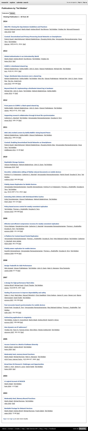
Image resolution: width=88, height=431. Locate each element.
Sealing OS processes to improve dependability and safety (25, 292)
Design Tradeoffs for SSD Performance (18, 265)
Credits (17, 429)
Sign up (85, 2)
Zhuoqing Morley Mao (48, 39)
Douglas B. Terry (56, 118)
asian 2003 (8, 413)
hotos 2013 (8, 61)
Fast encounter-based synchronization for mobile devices (24, 305)
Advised (12, 13)
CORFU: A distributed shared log (15, 66)
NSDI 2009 (8, 243)
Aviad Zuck (17, 81)
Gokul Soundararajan (11, 199)
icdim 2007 (8, 312)
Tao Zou (10, 81)
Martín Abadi (25, 29)
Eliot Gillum (33, 330)
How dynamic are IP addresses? (15, 327)
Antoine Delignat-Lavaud (12, 29)
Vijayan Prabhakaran (46, 69)
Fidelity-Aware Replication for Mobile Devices (20, 184)
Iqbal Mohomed (19, 39)
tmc (5, 192)
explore (12, 2)
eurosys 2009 (8, 231)
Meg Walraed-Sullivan (61, 239)
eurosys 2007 (8, 300)
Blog (40, 429)
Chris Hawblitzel (41, 295)
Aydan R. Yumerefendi (20, 320)
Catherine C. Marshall (11, 118)
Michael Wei (58, 69)
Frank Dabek (39, 411)
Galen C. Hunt (9, 295)
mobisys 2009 (9, 253)
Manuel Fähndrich (29, 295)
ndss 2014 (7, 32)
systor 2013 (8, 93)
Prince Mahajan (9, 226)
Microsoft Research (73, 29)
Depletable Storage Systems (14, 162)
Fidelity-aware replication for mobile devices (20, 248)
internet (6, 44)
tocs (5, 71)
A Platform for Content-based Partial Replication (21, 236)
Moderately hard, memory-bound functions (19, 354)
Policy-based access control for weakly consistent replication (26, 206)
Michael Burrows (19, 357)
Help (23, 429)
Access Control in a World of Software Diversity (21, 344)
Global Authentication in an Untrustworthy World (21, 56)
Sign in (80, 2)
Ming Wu (41, 78)
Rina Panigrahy (65, 268)
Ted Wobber (53, 29)
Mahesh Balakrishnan (32, 39)
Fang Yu (15, 330)
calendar (20, 2)
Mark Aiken (18, 295)
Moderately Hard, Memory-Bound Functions (19, 398)
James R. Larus (62, 295)
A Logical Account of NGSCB (14, 381)
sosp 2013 (7, 83)
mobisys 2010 (9, 179)
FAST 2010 (8, 202)
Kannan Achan (24, 330)
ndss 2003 (7, 403)
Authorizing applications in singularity (17, 317)
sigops (6, 110)
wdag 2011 (8, 137)
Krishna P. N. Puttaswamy (12, 174)
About (4, 429)
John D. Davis (34, 69)
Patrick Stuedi (9, 39)
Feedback (52, 429)
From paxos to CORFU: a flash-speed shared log (21, 105)
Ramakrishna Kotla (21, 226)
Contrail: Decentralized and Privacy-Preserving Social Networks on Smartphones (32, 36)
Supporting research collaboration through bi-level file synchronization (29, 115)
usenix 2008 (8, 271)
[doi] (13, 32)
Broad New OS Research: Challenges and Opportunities (24, 364)
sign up (12, 419)
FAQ (45, 429)
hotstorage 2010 (9, 167)
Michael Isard (18, 285)
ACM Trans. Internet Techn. (13, 359)
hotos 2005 (8, 349)
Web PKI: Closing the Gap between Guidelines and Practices (25, 27)
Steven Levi (72, 295)
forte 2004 (7, 386)
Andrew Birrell (35, 29)
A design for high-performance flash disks (19, 283)
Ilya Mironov (45, 29)
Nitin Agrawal (8, 268)
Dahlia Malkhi (24, 69)
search (25, 2)
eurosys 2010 (8, 211)
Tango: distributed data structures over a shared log (22, 76)
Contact (10, 429)
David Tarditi (18, 298)
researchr (4, 2)
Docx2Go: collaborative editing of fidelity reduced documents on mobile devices (32, 172)
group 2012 (8, 120)
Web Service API (32, 429)
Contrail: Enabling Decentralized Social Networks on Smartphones (27, 142)
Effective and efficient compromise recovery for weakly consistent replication (31, 224)
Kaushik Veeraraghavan (35, 187)
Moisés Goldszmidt (44, 330)
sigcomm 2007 (9, 332)
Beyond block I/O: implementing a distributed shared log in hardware (28, 88)
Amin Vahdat (17, 241)
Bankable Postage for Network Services (18, 408)
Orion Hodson (51, 295)
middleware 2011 (10, 150)
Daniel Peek (8, 307)
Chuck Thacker (29, 285)
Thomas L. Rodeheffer (68, 187)
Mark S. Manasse (53, 268)
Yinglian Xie (62, 29)
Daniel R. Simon (53, 320)
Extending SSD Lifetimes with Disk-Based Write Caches (24, 197)
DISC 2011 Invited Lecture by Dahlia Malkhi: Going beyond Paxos (27, 132)
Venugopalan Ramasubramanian (66, 39)
